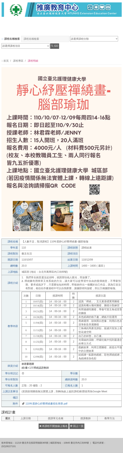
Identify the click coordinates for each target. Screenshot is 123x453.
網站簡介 (112, 30)
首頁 (6, 60)
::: (2, 38)
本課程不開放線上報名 (54, 426)
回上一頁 (76, 426)
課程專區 (18, 60)
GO (54, 46)
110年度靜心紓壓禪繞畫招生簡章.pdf (46, 403)
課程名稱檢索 (12, 38)
